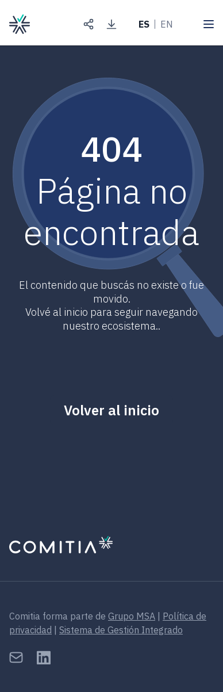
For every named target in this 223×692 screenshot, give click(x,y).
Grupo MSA (131, 616)
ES (144, 24)
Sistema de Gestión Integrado (121, 630)
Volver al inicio (111, 410)
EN (166, 24)
